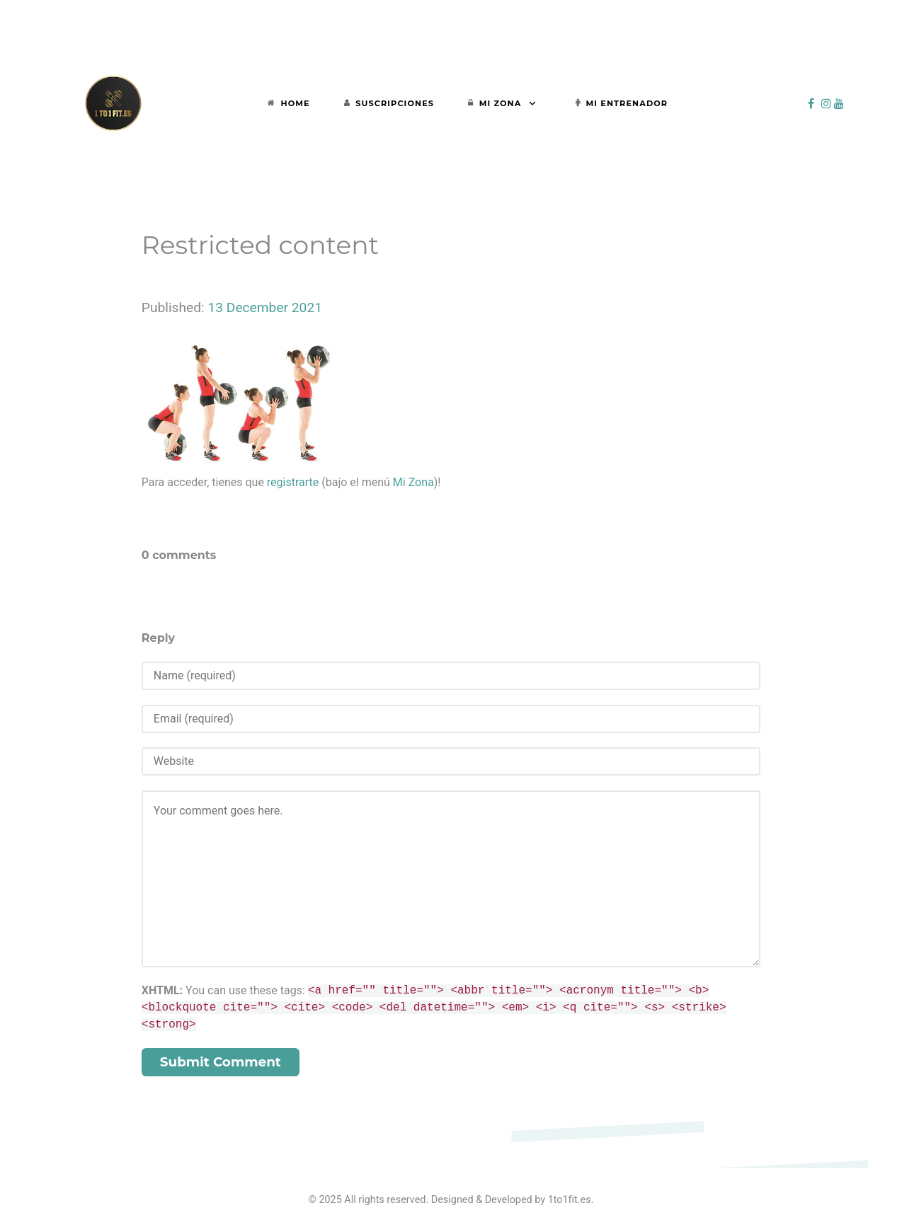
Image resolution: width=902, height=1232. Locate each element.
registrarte (293, 482)
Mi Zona (413, 482)
